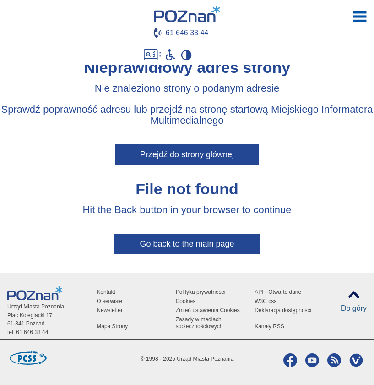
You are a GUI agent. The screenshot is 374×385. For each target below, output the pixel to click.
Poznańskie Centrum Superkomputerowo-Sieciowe (28, 358)
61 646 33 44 (187, 33)
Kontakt (106, 292)
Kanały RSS (269, 326)
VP (355, 360)
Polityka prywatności (201, 292)
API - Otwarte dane (278, 292)
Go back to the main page (187, 243)
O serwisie (109, 301)
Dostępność (152, 55)
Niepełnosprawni (170, 55)
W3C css (265, 301)
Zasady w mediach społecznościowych (199, 323)
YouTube (311, 360)
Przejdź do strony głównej (187, 154)
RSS (333, 360)
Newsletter (110, 310)
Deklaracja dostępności (283, 310)
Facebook (289, 360)
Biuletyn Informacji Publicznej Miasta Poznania (211, 55)
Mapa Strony (112, 326)
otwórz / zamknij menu (359, 16)
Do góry (354, 308)
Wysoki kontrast (186, 55)
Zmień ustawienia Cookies (208, 310)
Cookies (185, 301)
